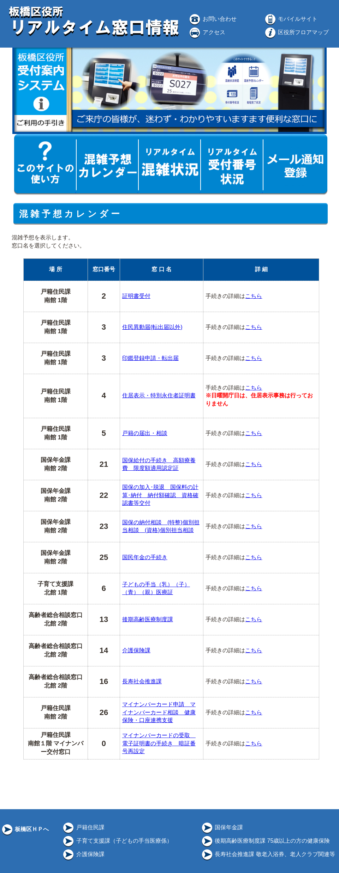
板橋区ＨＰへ (25, 829)
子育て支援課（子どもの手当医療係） (117, 841)
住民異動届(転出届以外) (152, 327)
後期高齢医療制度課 (147, 619)
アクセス (206, 32)
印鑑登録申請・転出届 (150, 358)
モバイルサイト (290, 19)
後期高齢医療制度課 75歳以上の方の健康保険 (265, 841)
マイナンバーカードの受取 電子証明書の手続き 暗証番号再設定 (159, 743)
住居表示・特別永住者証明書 (159, 395)
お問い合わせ (212, 19)
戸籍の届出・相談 (144, 433)
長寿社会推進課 (142, 681)
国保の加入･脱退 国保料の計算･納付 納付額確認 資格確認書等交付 (160, 495)
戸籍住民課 (83, 827)
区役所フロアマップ (296, 32)
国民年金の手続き (144, 557)
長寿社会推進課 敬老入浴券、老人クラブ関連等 (268, 854)
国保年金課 (222, 827)
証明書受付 (136, 296)
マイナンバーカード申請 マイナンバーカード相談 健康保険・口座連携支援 (159, 712)
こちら (253, 296)
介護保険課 (136, 650)
